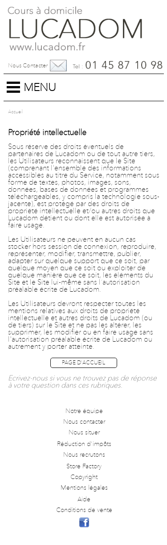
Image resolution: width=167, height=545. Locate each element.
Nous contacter (28, 66)
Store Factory (84, 466)
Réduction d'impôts (84, 444)
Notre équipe (84, 411)
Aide (83, 499)
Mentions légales (84, 488)
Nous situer (84, 432)
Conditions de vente (84, 510)
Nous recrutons (84, 455)
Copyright (84, 477)
